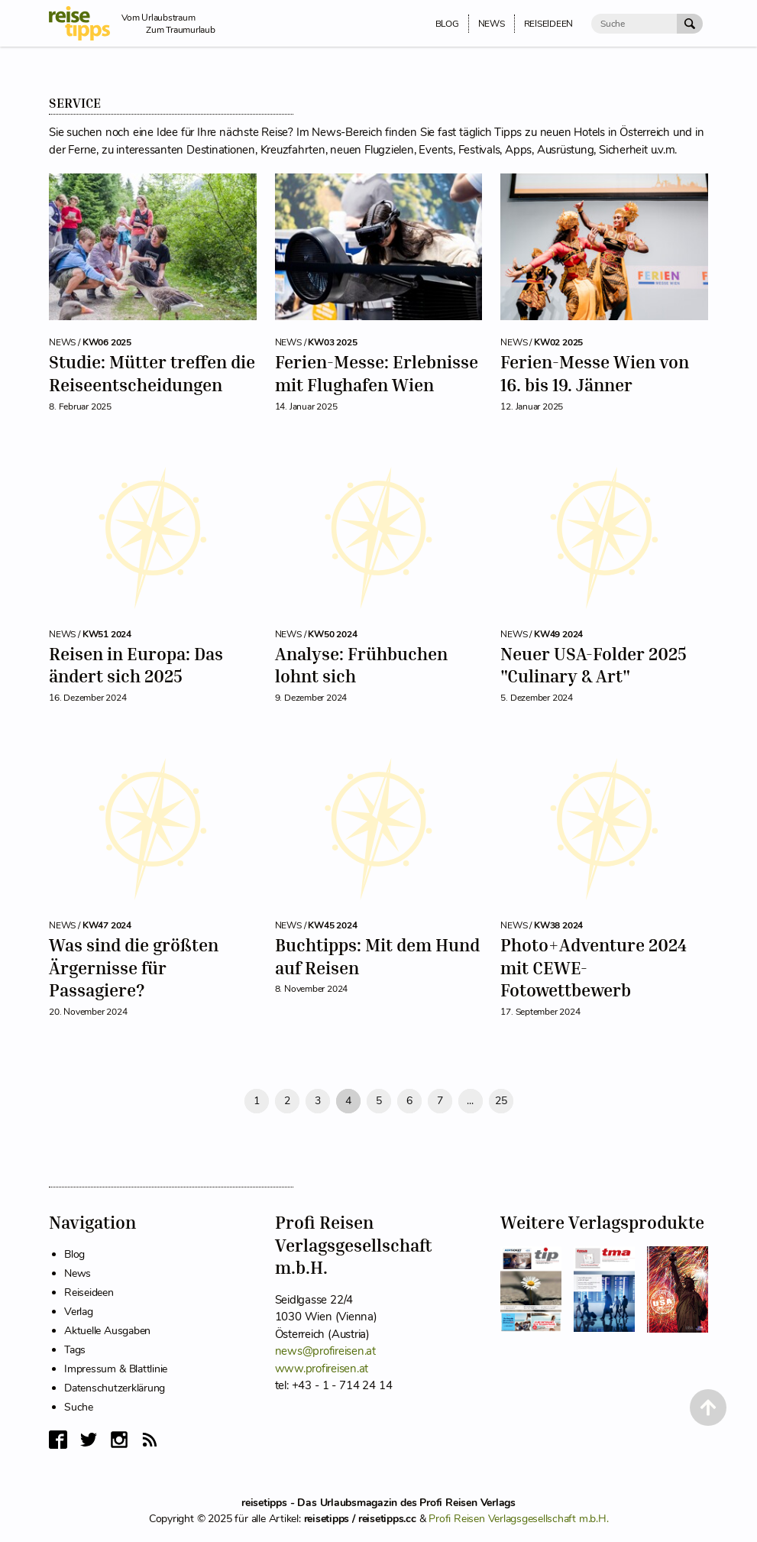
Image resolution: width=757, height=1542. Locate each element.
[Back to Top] (708, 1407)
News (77, 1273)
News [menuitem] (491, 24)
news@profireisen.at (325, 1351)
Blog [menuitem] (447, 24)
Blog (74, 1254)
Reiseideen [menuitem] (549, 24)
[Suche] (634, 24)
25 (501, 1100)
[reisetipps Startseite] (85, 23)
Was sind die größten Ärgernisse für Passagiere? (133, 967)
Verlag (78, 1311)
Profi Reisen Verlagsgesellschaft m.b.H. (518, 1518)
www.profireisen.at (322, 1368)
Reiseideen (89, 1292)
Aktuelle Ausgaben (107, 1330)
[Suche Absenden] (690, 24)
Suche (78, 1407)
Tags (75, 1350)
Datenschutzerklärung (114, 1388)
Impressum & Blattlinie (115, 1369)
